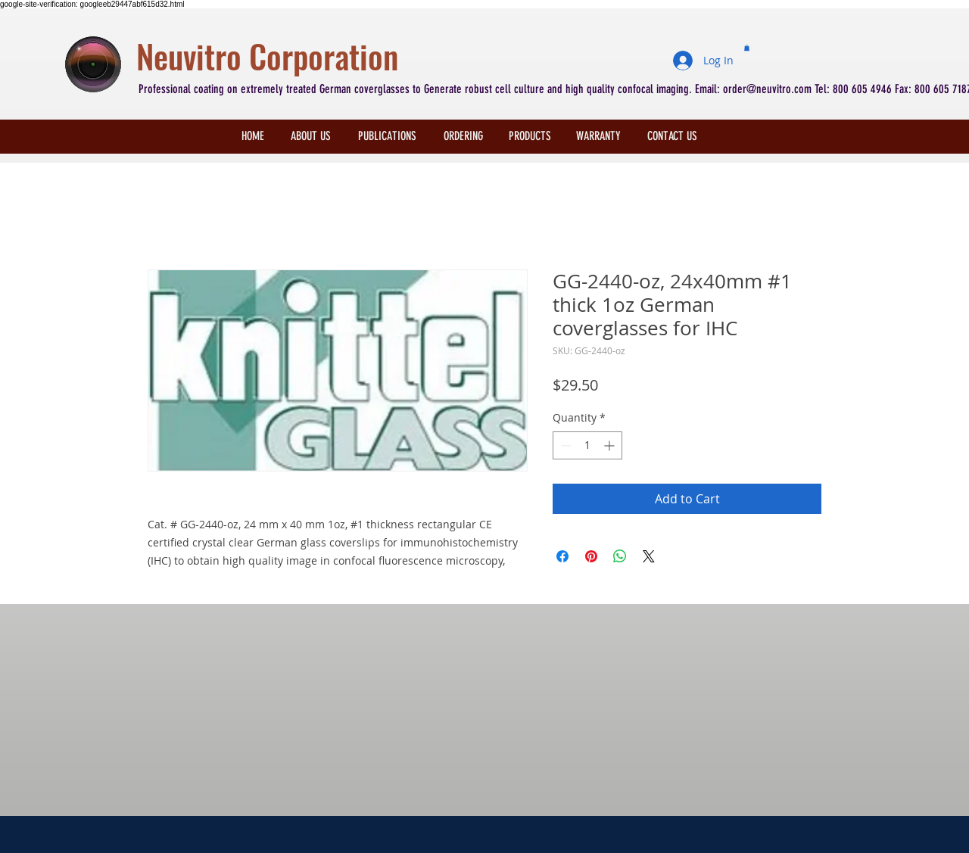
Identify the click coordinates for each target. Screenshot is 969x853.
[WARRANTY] (598, 136)
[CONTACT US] (672, 136)
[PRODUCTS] (530, 136)
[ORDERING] (463, 136)
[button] (746, 48)
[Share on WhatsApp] (620, 556)
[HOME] (253, 136)
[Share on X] (649, 556)
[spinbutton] (587, 445)
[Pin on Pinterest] (591, 556)
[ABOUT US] (311, 136)
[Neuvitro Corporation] (397, 56)
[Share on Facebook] (562, 556)
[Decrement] (564, 445)
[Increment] (610, 445)
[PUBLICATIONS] (387, 136)
